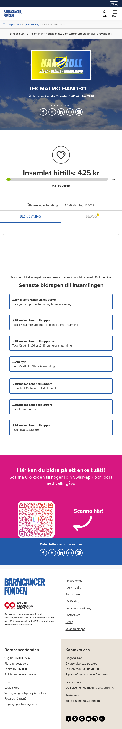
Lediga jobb (11, 687)
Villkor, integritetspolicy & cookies (25, 693)
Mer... (114, 3)
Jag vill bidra (14, 24)
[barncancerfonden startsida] (12, 13)
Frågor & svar (74, 658)
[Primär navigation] (114, 14)
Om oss (8, 682)
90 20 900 (30, 674)
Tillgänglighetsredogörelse (21, 704)
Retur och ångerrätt (16, 698)
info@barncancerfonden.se (91, 674)
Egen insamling (31, 24)
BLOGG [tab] (92, 215)
